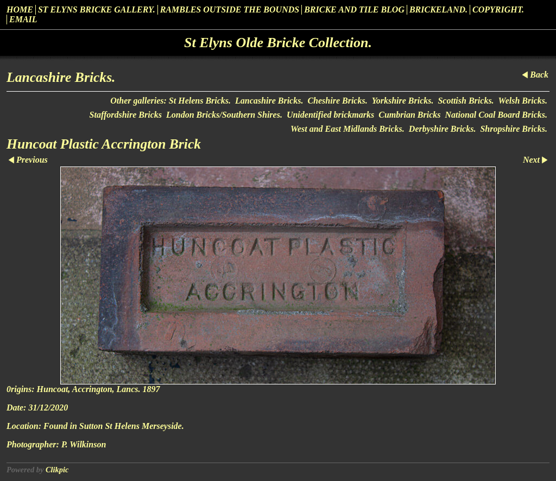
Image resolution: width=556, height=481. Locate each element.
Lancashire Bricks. (269, 100)
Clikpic (57, 469)
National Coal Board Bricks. (496, 114)
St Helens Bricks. (200, 100)
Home (20, 9)
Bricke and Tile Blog (354, 9)
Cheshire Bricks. (337, 100)
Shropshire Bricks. (513, 128)
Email (23, 19)
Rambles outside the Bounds (230, 9)
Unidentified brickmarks (330, 114)
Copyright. (498, 9)
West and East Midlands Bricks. (347, 128)
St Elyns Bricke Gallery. (96, 9)
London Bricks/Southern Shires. (224, 114)
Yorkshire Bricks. (403, 100)
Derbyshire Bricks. (442, 128)
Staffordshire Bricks (126, 114)
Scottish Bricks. (466, 100)
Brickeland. (438, 9)
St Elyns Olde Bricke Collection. (278, 42)
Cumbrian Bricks (409, 114)
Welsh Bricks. (522, 100)
